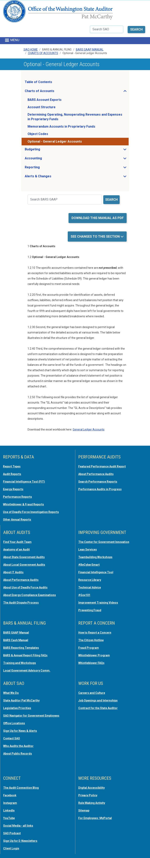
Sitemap (83, 810)
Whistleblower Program (94, 655)
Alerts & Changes (50, 177)
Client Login (11, 848)
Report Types (12, 466)
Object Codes (38, 134)
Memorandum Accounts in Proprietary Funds (61, 126)
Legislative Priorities (17, 708)
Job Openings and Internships (98, 700)
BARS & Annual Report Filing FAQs (25, 655)
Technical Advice (89, 587)
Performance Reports (17, 496)
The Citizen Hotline (91, 640)
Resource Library (89, 579)
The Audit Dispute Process (21, 602)
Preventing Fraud (89, 610)
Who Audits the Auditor (18, 746)
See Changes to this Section (95, 236)
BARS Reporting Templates (21, 647)
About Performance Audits (96, 474)
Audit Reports (12, 474)
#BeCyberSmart (89, 564)
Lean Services (87, 549)
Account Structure (42, 107)
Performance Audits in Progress (100, 489)
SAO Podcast (12, 833)
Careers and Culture (91, 692)
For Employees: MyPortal (95, 818)
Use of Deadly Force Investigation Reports (31, 512)
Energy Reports (13, 489)
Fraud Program (88, 647)
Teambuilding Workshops (95, 557)
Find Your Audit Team (17, 542)
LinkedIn (9, 810)
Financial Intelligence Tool (95, 572)
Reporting (44, 168)
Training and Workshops (19, 663)
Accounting (45, 159)
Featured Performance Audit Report (102, 466)
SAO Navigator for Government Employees (31, 715)
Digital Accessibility (91, 787)
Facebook (9, 795)
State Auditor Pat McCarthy (21, 700)
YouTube (9, 818)
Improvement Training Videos (98, 602)
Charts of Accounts (51, 92)
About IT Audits (13, 572)
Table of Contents (38, 82)
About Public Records (17, 753)
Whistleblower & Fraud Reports (23, 504)
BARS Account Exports (45, 100)
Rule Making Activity (91, 802)
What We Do (11, 692)
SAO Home (31, 49)
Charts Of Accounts (43, 53)
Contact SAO (11, 738)
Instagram (10, 802)
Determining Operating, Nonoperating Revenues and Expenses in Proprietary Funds (75, 117)
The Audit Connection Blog (21, 787)
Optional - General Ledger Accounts (55, 141)
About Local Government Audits (24, 564)
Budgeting (44, 150)
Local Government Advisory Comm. (26, 670)
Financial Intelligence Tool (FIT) (24, 481)
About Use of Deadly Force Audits (25, 587)
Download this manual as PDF (98, 218)
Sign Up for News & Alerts (20, 730)
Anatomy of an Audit (16, 549)
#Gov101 (84, 595)
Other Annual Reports (17, 519)
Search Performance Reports (97, 481)
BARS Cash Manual (15, 640)
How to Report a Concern (94, 632)
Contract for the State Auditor (98, 708)
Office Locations (14, 723)
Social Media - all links (18, 825)
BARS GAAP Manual (89, 49)
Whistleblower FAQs (91, 663)
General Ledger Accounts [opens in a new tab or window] (88, 429)
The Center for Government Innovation (103, 542)
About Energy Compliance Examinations (29, 595)
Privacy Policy (87, 795)
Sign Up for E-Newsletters (20, 840)
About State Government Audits (24, 557)
